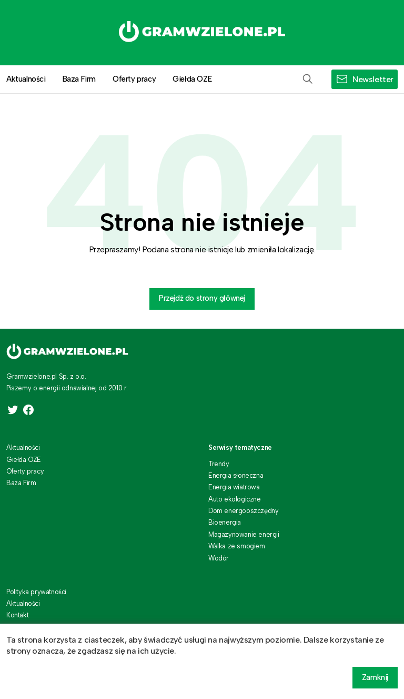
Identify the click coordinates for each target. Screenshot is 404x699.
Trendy (218, 464)
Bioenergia (224, 522)
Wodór (218, 558)
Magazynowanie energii (243, 534)
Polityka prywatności (36, 592)
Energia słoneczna (235, 475)
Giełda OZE (192, 79)
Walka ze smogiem (236, 546)
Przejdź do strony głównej (202, 298)
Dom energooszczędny (243, 511)
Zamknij (375, 677)
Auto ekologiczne (234, 499)
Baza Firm (79, 79)
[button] (307, 79)
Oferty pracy (134, 79)
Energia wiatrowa (234, 487)
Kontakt (17, 615)
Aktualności (23, 447)
